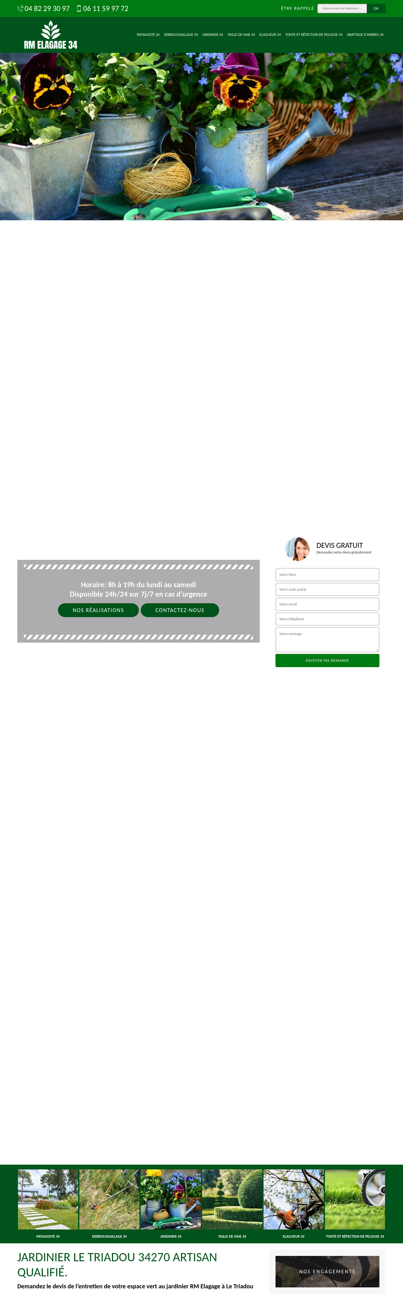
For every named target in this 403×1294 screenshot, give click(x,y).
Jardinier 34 (212, 34)
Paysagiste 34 (148, 34)
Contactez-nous (180, 610)
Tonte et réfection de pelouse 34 (314, 34)
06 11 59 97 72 (102, 8)
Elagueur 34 (270, 34)
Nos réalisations (98, 610)
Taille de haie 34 (241, 34)
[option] (201, 110)
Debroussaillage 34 (181, 34)
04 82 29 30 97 (43, 8)
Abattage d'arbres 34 (365, 34)
